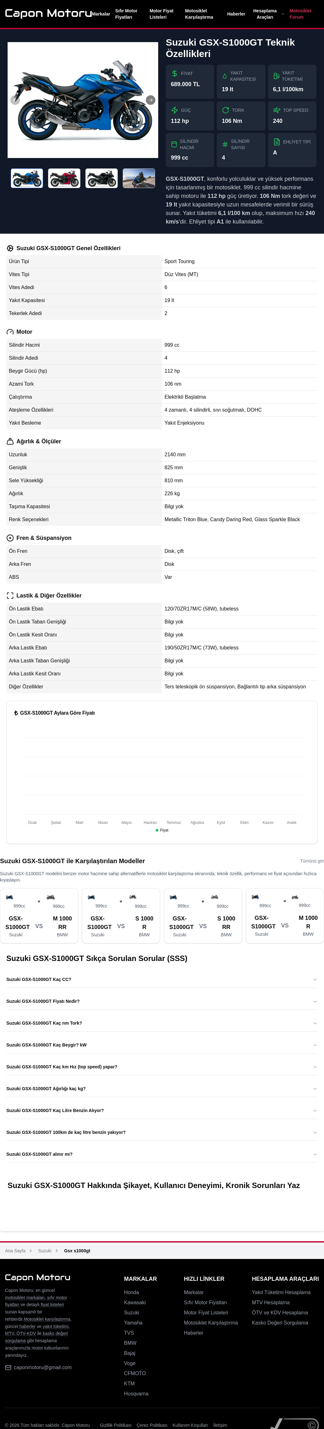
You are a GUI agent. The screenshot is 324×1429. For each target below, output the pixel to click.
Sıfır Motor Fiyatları (126, 14)
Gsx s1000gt (77, 1250)
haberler (26, 1326)
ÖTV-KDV (25, 1333)
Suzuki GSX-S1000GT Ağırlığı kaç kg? (162, 1088)
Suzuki (45, 1250)
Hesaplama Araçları (268, 14)
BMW (130, 1343)
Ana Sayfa (15, 1250)
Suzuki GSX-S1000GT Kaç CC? (162, 979)
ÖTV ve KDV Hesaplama (280, 1312)
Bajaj (129, 1353)
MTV (9, 1333)
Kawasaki (135, 1302)
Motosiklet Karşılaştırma (199, 14)
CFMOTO (135, 1373)
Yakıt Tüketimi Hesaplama (281, 1292)
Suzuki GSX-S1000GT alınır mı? (162, 1154)
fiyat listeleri (52, 1304)
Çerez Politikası (152, 1425)
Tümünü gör (312, 860)
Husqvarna (136, 1393)
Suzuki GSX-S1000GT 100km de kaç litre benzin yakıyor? (162, 1132)
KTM (129, 1383)
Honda (131, 1292)
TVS (129, 1333)
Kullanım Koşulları (190, 1425)
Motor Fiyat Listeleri (161, 14)
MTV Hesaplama (271, 1302)
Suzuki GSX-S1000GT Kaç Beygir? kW (162, 1044)
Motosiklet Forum (300, 14)
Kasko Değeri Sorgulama (280, 1322)
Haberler (236, 13)
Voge (129, 1363)
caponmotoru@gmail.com (43, 1367)
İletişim (220, 1425)
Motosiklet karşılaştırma (47, 1319)
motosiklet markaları (25, 1297)
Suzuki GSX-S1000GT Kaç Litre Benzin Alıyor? (162, 1110)
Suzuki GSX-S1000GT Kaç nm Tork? (162, 1023)
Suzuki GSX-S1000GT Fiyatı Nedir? (162, 1001)
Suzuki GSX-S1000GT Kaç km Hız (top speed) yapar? (162, 1066)
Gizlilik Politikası (116, 1425)
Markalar (101, 13)
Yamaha (133, 1322)
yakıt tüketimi (55, 1326)
